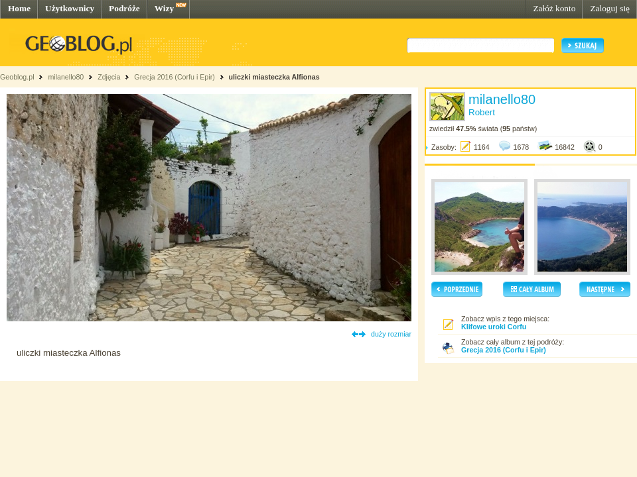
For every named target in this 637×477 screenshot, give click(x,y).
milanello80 (66, 77)
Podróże (124, 8)
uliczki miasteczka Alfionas (274, 77)
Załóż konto (554, 8)
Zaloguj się (610, 8)
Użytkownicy (69, 8)
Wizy (164, 8)
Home (19, 8)
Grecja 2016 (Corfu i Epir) (174, 77)
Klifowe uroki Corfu (493, 327)
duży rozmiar (391, 334)
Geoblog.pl (17, 77)
